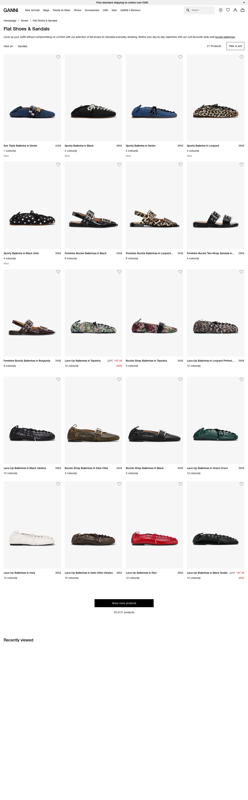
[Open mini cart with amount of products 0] (242, 10)
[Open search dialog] (199, 10)
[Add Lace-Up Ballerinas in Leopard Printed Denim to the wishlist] (241, 272)
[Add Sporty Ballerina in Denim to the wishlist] (180, 57)
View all (8, 46)
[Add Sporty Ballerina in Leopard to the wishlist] (241, 57)
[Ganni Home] (10, 10)
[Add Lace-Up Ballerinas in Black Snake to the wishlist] (241, 484)
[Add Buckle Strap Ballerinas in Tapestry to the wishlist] (180, 272)
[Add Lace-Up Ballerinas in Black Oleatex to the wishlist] (58, 379)
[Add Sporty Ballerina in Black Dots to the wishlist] (58, 164)
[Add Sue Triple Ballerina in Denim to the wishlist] (58, 57)
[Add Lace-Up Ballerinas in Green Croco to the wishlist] (241, 379)
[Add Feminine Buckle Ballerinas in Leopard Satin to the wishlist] (180, 164)
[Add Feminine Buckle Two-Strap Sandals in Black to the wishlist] (241, 164)
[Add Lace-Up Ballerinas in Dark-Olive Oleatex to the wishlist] (119, 484)
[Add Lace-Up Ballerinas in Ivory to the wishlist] (58, 484)
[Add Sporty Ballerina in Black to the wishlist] (119, 57)
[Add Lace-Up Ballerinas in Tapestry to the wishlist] (119, 272)
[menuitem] (31, 10)
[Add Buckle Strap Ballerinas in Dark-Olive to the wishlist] (119, 379)
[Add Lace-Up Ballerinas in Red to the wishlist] (180, 484)
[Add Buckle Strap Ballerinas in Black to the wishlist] (180, 379)
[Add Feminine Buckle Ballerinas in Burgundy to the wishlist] (58, 272)
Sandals (22, 46)
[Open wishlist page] (228, 10)
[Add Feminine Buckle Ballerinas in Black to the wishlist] (119, 164)
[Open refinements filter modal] (235, 46)
